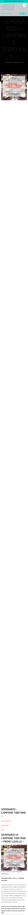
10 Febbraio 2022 (16, 62)
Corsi (23, 62)
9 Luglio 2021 (5, 825)
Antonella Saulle (8, 62)
